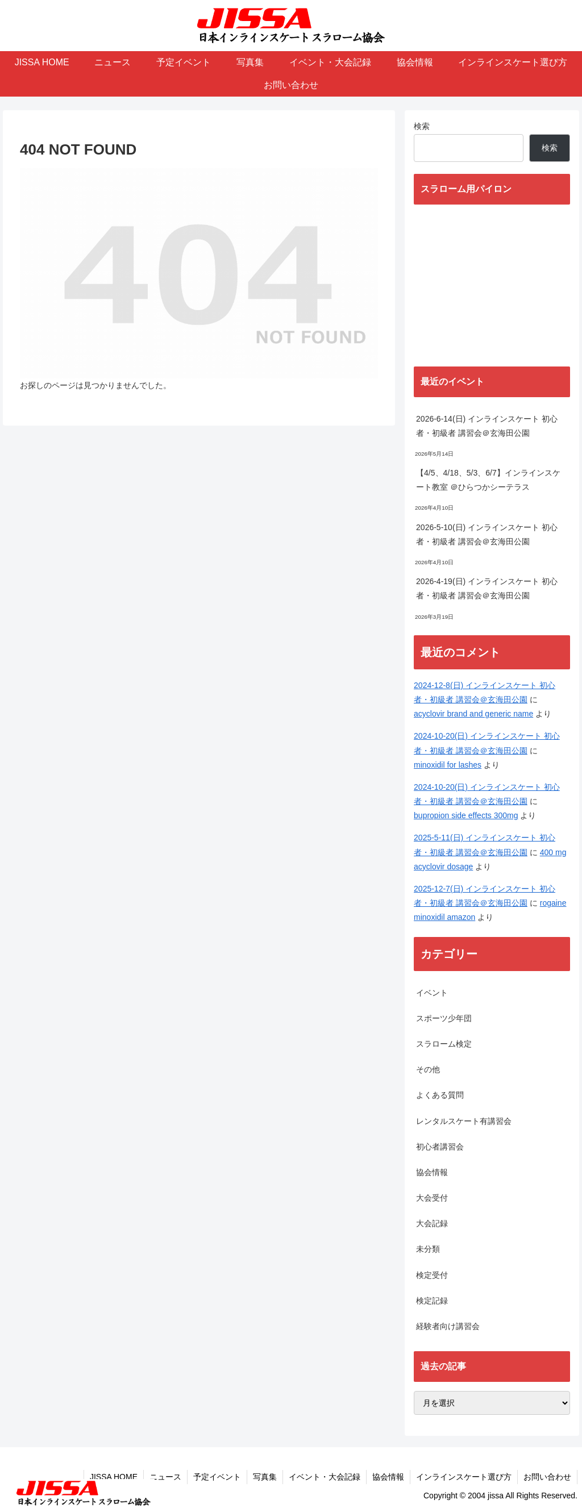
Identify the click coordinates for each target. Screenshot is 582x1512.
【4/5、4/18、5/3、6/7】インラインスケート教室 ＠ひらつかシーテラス (488, 479)
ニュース (165, 1476)
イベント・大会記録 (324, 1476)
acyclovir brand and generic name (473, 713)
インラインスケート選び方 (464, 1476)
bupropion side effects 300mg (466, 815)
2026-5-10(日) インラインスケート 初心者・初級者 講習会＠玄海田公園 (487, 534)
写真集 (265, 1476)
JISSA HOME (114, 1476)
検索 (422, 126)
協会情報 (388, 1476)
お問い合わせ (547, 1476)
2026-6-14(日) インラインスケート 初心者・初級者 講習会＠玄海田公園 (487, 426)
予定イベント (217, 1476)
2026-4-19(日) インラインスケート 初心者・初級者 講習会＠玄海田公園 (487, 588)
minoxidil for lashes (447, 764)
